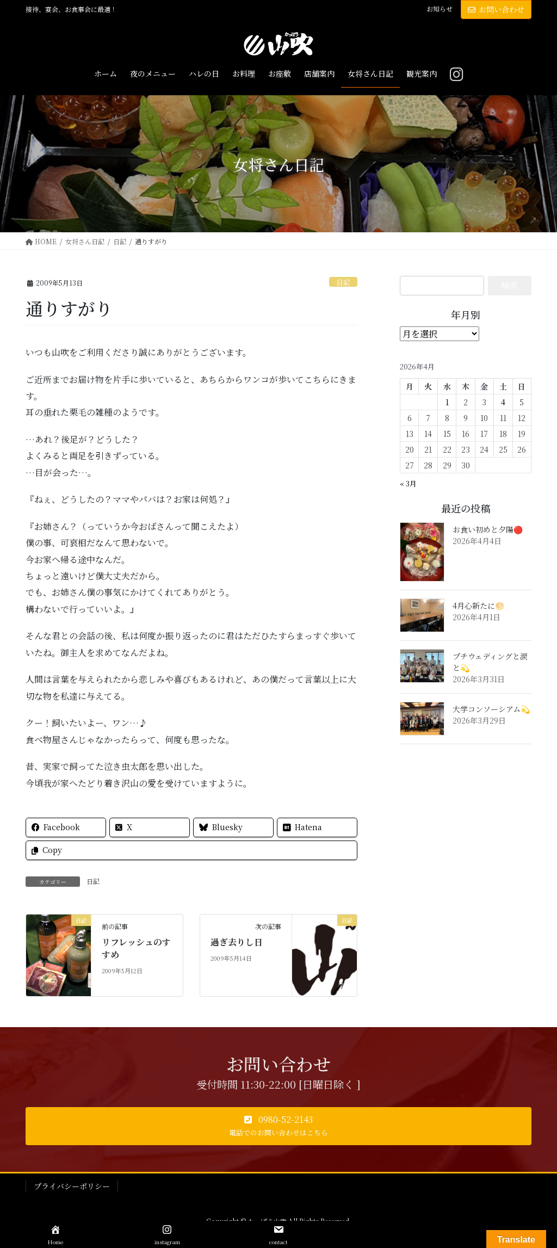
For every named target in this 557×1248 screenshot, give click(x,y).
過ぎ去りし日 (237, 942)
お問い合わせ (496, 9)
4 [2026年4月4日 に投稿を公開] (503, 402)
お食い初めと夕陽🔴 (488, 529)
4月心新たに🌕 (478, 605)
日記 (343, 282)
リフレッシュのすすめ (136, 948)
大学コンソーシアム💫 (491, 708)
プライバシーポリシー (72, 1186)
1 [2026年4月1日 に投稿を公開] (447, 402)
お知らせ (439, 8)
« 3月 (408, 483)
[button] (278, 1126)
